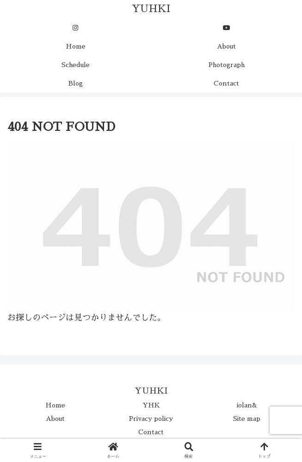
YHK (151, 405)
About (55, 418)
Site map (246, 418)
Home (55, 405)
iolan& (247, 405)
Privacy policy (151, 418)
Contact (151, 432)
